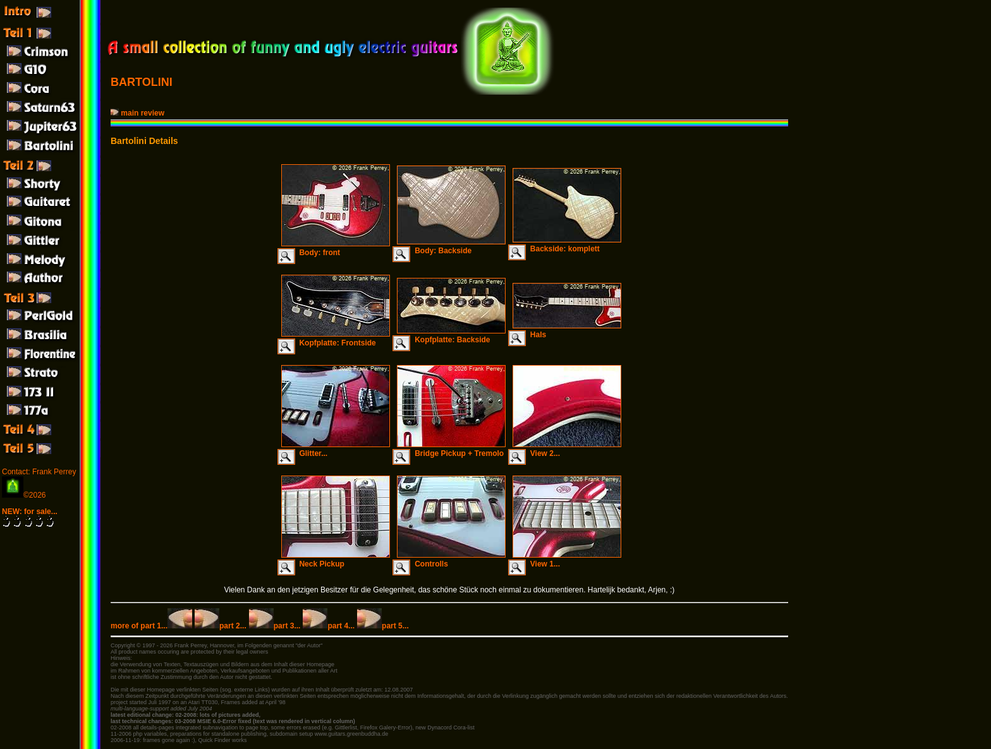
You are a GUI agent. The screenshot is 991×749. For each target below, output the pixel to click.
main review (138, 113)
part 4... (329, 625)
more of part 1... (151, 625)
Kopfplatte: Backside (451, 335)
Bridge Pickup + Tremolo (451, 449)
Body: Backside (451, 246)
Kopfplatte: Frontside (335, 338)
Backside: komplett (567, 244)
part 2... (220, 625)
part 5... (383, 625)
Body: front (335, 248)
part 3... (275, 625)
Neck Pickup (335, 559)
